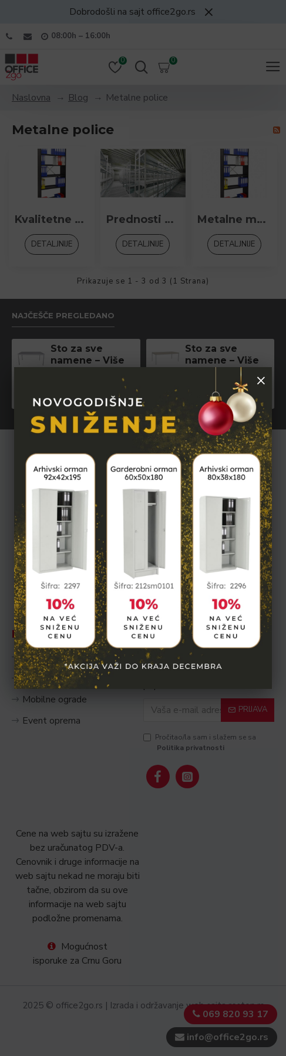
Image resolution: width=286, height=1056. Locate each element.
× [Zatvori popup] (261, 380)
